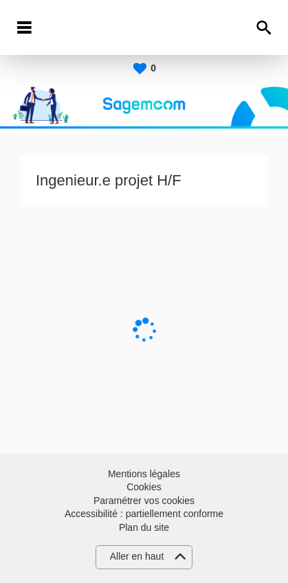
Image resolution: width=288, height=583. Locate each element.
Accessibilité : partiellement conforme (144, 513)
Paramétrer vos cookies (144, 500)
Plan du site (144, 527)
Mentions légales (144, 473)
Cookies (144, 486)
